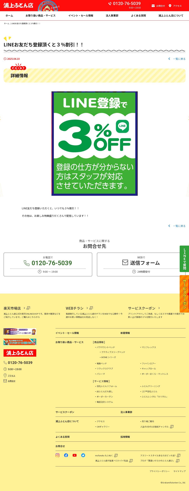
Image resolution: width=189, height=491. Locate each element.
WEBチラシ (75, 308)
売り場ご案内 (148, 421)
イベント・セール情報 (67, 332)
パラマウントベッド (106, 347)
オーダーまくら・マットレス (155, 373)
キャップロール (149, 368)
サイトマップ (179, 471)
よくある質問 (63, 436)
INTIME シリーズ (108, 357)
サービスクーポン (141, 308)
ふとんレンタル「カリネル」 (155, 396)
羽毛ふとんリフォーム (107, 386)
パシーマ (101, 373)
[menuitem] (9, 16)
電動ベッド (102, 363)
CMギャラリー (103, 426)
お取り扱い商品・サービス (70, 342)
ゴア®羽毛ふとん (149, 391)
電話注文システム (105, 401)
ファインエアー (149, 363)
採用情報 (125, 436)
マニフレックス (149, 347)
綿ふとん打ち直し (105, 391)
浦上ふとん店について (67, 421)
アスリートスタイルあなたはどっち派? (158, 455)
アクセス (11, 375)
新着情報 (125, 332)
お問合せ (11, 381)
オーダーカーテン (105, 396)
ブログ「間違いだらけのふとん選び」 (157, 460)
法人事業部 (126, 412)
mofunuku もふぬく (104, 455)
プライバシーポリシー (159, 471)
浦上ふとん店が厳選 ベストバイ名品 (111, 460)
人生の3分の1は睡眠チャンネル (154, 426)
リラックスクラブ (105, 368)
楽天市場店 (12, 308)
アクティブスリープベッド (113, 352)
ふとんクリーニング (151, 386)
